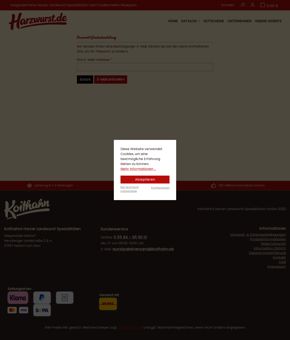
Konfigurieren (160, 188)
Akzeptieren (145, 179)
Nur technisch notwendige (129, 189)
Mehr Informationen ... (138, 168)
